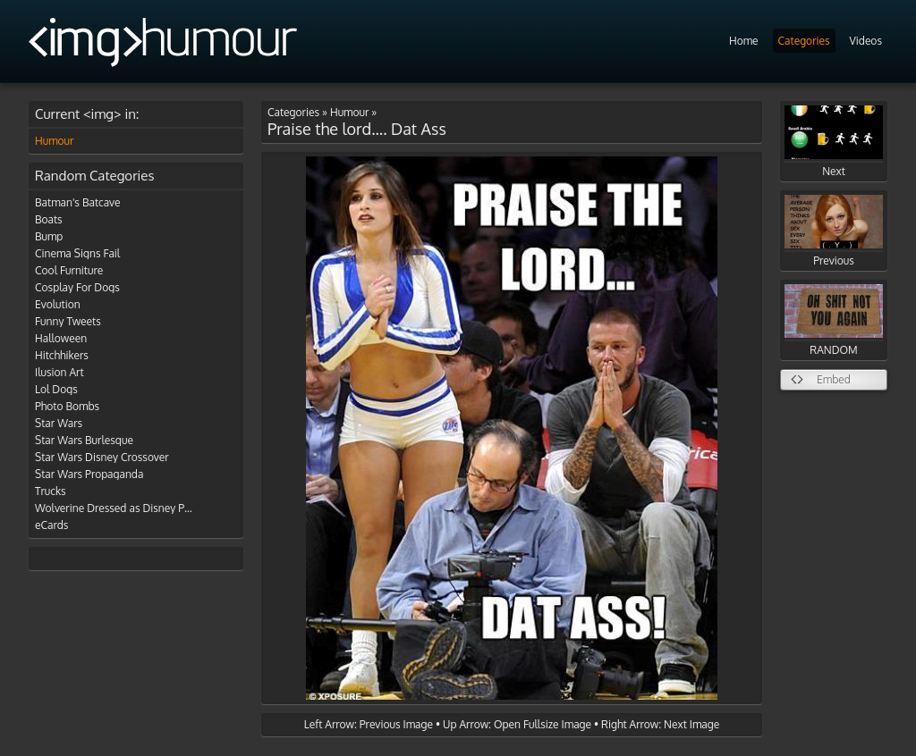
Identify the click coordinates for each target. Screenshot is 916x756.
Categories (804, 40)
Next (834, 141)
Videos (866, 40)
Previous (834, 231)
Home (744, 40)
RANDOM (834, 320)
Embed (834, 379)
